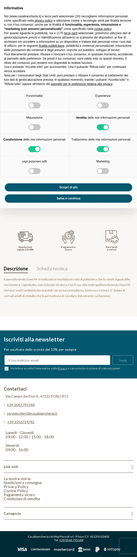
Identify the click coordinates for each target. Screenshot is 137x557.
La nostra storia (17, 478)
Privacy (62, 368)
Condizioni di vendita (22, 498)
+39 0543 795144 (21, 405)
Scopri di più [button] (68, 187)
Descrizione (16, 268)
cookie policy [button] (102, 29)
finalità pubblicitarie (51, 46)
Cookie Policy (16, 490)
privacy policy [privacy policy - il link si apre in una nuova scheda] (43, 20)
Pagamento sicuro (19, 494)
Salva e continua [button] (68, 198)
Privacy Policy (16, 486)
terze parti (70, 33)
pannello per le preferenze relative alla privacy (81, 84)
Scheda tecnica (52, 268)
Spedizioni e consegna (22, 482)
